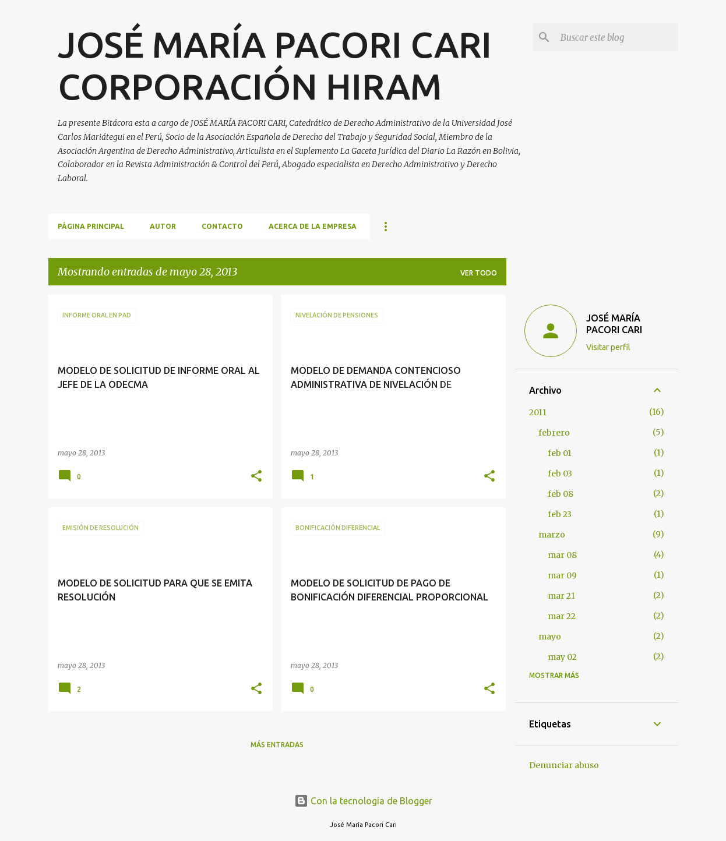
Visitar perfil (608, 347)
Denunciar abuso (564, 765)
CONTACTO (222, 226)
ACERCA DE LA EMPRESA (313, 226)
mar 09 (562, 575)
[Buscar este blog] (617, 37)
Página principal (91, 226)
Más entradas (277, 744)
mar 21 (561, 596)
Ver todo (478, 273)
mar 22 (562, 616)
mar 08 (562, 555)
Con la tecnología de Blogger (363, 801)
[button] (256, 477)
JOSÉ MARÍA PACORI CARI (614, 324)
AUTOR (163, 226)
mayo (549, 636)
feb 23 (560, 514)
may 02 (562, 657)
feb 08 (560, 494)
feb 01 (560, 453)
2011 (538, 412)
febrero (554, 432)
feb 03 (560, 473)
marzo (551, 534)
